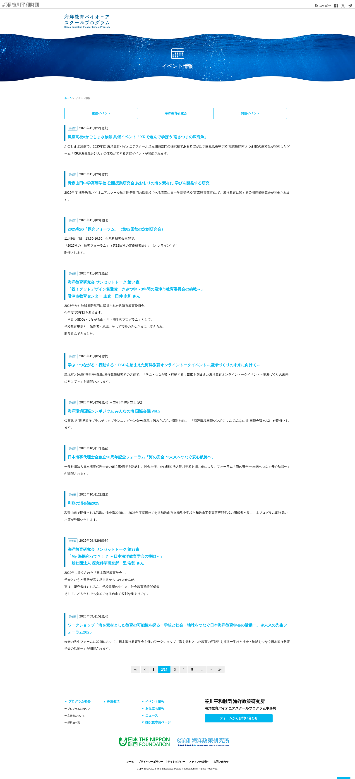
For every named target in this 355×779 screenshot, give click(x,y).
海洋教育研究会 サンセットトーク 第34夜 (136, 289)
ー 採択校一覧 (72, 722)
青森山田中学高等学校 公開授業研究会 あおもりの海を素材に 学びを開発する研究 (138, 183)
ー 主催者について (74, 715)
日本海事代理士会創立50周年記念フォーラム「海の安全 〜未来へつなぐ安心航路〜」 (141, 457)
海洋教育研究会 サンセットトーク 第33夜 (116, 556)
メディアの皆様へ (199, 761)
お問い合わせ (220, 761)
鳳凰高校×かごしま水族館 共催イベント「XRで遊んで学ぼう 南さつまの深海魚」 (138, 137)
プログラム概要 (138, 21)
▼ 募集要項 (111, 701)
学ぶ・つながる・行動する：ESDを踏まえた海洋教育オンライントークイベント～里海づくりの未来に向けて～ (164, 365)
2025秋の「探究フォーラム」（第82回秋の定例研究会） (116, 229)
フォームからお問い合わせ (239, 718)
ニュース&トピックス (240, 21)
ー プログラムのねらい (77, 708)
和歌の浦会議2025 (83, 503)
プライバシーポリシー (150, 761)
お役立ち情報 (219, 21)
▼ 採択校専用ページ (156, 722)
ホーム (68, 98)
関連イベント (250, 113)
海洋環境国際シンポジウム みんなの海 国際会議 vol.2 (114, 411)
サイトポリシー (176, 761)
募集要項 (178, 21)
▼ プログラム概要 (77, 701)
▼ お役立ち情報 (152, 708)
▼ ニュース (149, 715)
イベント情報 (199, 21)
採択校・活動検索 (158, 21)
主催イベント (101, 113)
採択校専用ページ (270, 21)
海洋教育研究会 (176, 113)
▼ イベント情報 (152, 701)
